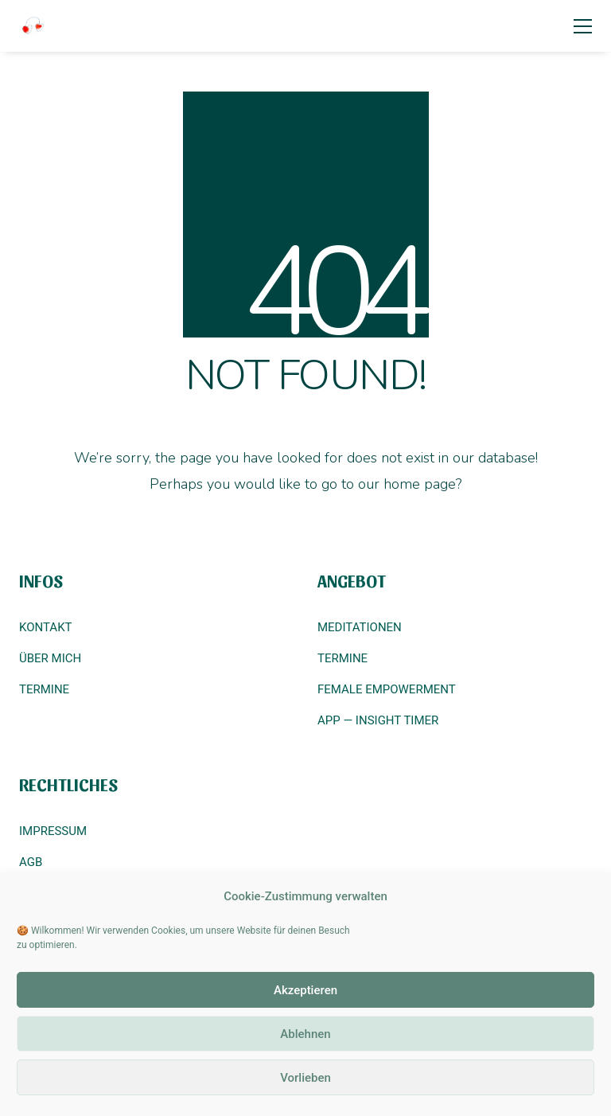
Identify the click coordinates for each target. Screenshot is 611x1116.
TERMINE (44, 689)
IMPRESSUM (53, 831)
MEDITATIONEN (359, 627)
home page (419, 484)
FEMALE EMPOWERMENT (386, 689)
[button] (583, 26)
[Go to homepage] (33, 26)
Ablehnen (305, 1034)
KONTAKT (45, 627)
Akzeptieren (305, 990)
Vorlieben (305, 1078)
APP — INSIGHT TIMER (377, 720)
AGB (30, 862)
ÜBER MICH (50, 658)
